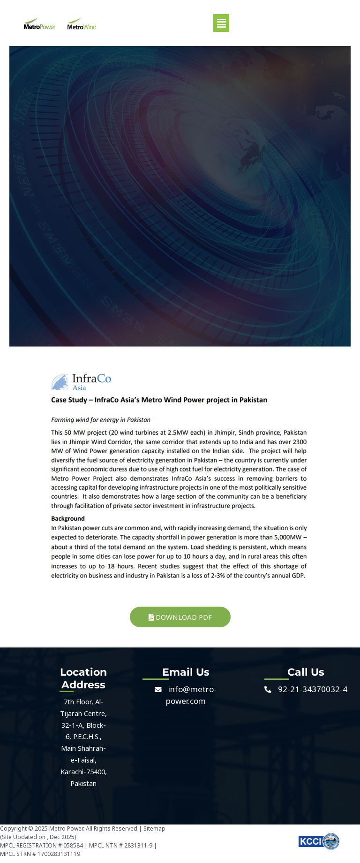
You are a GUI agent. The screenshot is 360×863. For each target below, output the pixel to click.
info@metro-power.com (191, 695)
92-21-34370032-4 (312, 689)
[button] (221, 23)
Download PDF (180, 617)
